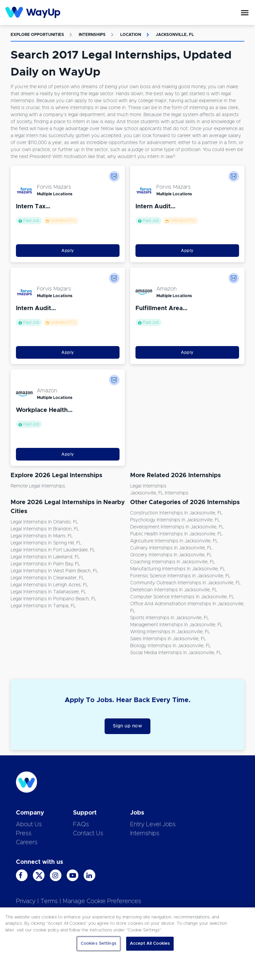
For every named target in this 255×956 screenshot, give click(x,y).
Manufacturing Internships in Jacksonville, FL (177, 569)
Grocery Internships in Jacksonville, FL (171, 555)
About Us (29, 825)
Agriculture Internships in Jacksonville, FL (174, 541)
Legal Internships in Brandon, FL (45, 529)
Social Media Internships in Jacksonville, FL (175, 653)
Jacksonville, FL (175, 35)
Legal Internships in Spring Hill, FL (46, 543)
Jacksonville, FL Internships (159, 493)
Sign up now (127, 726)
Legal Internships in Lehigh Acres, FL (49, 585)
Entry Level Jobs (153, 825)
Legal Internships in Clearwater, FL (47, 578)
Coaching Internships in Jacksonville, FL (172, 562)
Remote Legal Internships (38, 486)
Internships (92, 35)
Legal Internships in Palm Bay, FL (45, 564)
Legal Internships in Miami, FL (42, 536)
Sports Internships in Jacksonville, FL (169, 618)
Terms (49, 901)
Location (130, 35)
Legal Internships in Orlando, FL (44, 522)
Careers (27, 843)
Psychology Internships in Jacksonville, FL (175, 520)
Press (24, 834)
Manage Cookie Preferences (102, 901)
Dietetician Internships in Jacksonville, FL (173, 590)
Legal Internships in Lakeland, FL (45, 557)
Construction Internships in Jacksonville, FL (176, 513)
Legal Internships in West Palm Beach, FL (54, 571)
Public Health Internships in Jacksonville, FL (176, 534)
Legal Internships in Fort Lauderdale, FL (53, 550)
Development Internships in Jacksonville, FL (177, 527)
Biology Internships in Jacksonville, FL (170, 646)
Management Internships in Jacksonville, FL (176, 625)
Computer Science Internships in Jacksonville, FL (182, 597)
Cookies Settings (99, 943)
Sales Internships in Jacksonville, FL (168, 639)
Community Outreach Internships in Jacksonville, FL (185, 583)
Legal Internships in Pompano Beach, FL (53, 599)
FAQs (81, 825)
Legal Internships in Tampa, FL (43, 606)
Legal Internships (148, 486)
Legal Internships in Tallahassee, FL (48, 592)
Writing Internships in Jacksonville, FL (170, 632)
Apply (67, 251)
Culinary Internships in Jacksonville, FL (171, 548)
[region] (127, 931)
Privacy (26, 901)
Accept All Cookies (150, 943)
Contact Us (88, 834)
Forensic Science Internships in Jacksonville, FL (180, 576)
